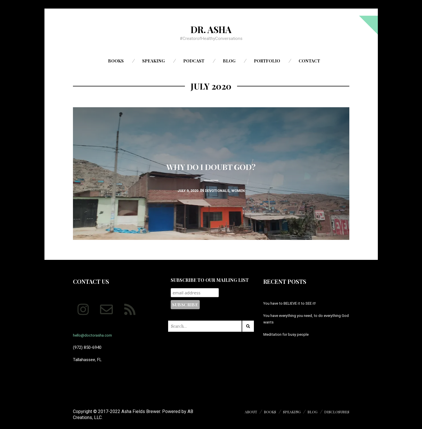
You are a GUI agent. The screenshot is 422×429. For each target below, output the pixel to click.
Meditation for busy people (288, 334)
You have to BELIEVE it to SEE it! (293, 303)
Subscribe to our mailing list (210, 280)
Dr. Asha (211, 29)
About (243, 411)
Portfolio (267, 61)
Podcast (193, 61)
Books (116, 61)
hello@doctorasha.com (95, 335)
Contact (309, 61)
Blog (229, 61)
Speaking (153, 61)
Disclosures (335, 411)
